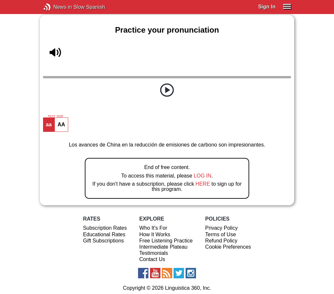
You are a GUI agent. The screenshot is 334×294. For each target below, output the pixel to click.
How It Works (154, 234)
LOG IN (202, 175)
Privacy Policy (221, 228)
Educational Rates (104, 234)
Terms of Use (220, 234)
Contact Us (152, 259)
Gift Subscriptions (103, 240)
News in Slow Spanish (56, 7)
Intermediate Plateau (163, 247)
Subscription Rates (105, 228)
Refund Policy (221, 240)
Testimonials (153, 253)
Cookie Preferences (228, 247)
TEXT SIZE (55, 116)
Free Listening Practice (166, 240)
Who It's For (153, 228)
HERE (202, 184)
